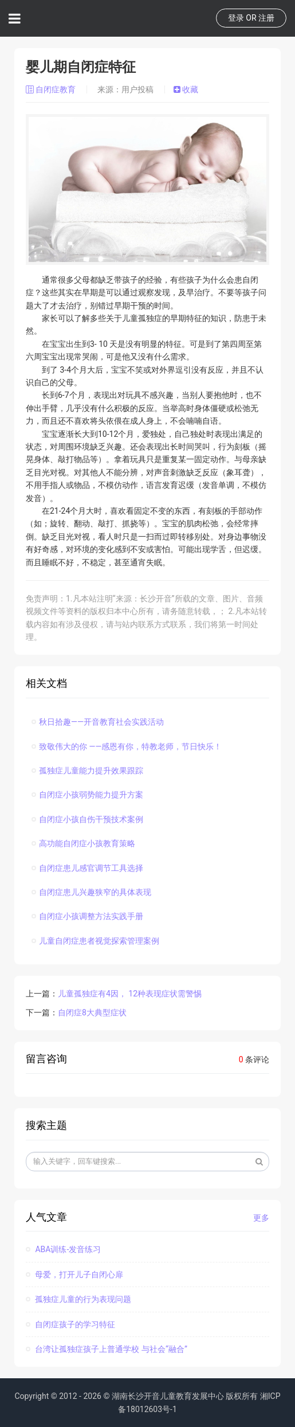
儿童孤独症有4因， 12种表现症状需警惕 (130, 993)
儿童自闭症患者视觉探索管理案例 (95, 940)
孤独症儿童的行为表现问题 (78, 1299)
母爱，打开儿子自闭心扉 (74, 1274)
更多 (261, 1217)
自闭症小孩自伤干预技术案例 (87, 819)
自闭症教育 (52, 89)
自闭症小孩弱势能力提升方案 (87, 794)
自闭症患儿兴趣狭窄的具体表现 (91, 892)
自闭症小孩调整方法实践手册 (87, 916)
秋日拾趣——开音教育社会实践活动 (98, 721)
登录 (236, 17)
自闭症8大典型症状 (92, 1012)
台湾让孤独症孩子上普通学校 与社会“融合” (106, 1349)
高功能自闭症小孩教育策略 (83, 843)
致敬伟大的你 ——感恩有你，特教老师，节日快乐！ (127, 746)
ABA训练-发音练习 (63, 1249)
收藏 (186, 89)
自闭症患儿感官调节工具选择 (87, 868)
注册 (266, 17)
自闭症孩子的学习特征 (70, 1324)
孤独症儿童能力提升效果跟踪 (87, 770)
